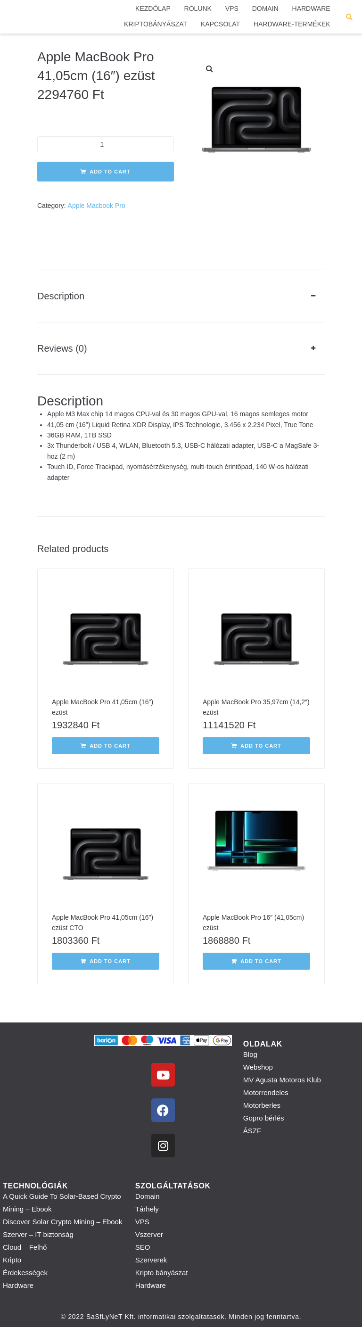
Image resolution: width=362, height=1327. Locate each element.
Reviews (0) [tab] (62, 348)
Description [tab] (60, 296)
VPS (142, 1222)
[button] (209, 69)
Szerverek (151, 1260)
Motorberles (261, 1105)
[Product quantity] (105, 144)
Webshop (258, 1067)
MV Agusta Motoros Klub (282, 1080)
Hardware (18, 1285)
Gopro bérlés (263, 1118)
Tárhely (147, 1209)
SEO (142, 1247)
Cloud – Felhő (25, 1247)
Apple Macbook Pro (96, 205)
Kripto (12, 1260)
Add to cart (110, 171)
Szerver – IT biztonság (38, 1234)
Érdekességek (25, 1273)
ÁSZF (252, 1131)
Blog (250, 1054)
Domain (147, 1196)
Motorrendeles (265, 1092)
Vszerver (149, 1234)
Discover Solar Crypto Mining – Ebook (62, 1222)
